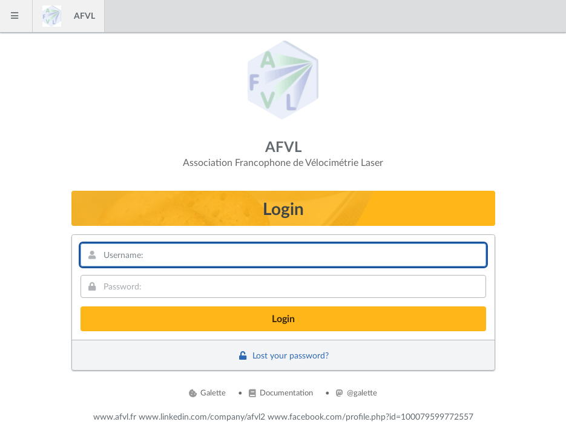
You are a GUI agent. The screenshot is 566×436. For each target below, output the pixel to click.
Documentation (281, 392)
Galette (207, 392)
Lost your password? (282, 355)
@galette (356, 392)
